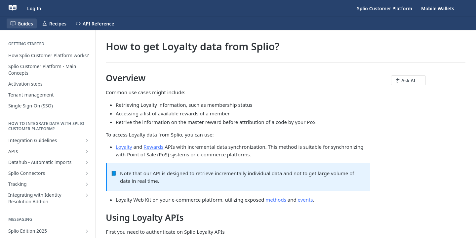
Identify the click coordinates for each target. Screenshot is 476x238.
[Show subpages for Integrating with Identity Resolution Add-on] (87, 195)
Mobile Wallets (437, 8)
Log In (34, 8)
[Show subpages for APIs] (87, 151)
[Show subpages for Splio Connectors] (87, 173)
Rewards (153, 146)
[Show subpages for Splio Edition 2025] (87, 231)
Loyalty (124, 146)
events (305, 199)
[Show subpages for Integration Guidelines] (87, 140)
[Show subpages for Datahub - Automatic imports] (87, 162)
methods (275, 199)
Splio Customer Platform (384, 8)
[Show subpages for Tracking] (87, 184)
